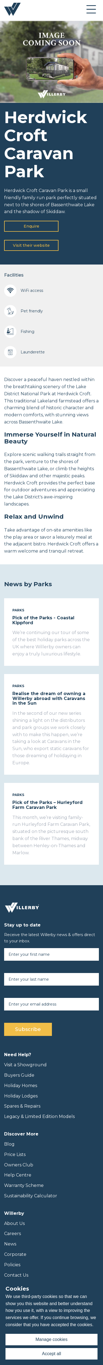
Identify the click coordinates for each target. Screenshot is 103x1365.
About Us (14, 1223)
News (10, 1244)
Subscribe (28, 1029)
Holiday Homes (20, 1085)
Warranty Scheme (24, 1185)
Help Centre (17, 1175)
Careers (12, 1233)
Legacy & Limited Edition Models (39, 1116)
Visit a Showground (25, 1064)
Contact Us (16, 1275)
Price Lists (15, 1154)
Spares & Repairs (22, 1106)
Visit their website (31, 245)
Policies (12, 1264)
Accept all (51, 1353)
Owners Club (18, 1164)
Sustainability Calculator (30, 1195)
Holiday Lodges (21, 1096)
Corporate (15, 1254)
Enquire (31, 226)
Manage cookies (51, 1339)
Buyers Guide (19, 1075)
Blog (9, 1144)
